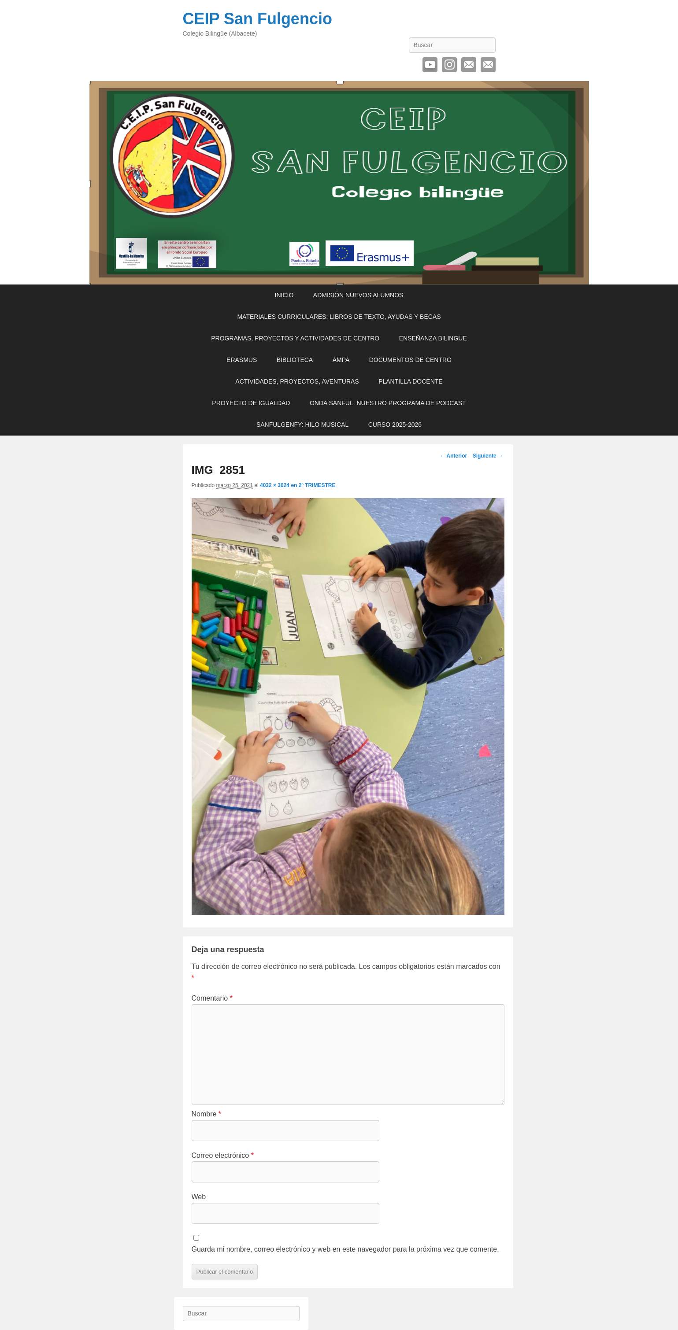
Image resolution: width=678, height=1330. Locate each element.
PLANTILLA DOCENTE (410, 381)
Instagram (449, 64)
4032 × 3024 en (279, 485)
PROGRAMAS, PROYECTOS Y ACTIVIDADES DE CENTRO (295, 338)
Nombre (207, 1114)
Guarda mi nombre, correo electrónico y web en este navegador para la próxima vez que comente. (345, 1249)
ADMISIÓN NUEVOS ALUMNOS (358, 295)
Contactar (488, 64)
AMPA (341, 359)
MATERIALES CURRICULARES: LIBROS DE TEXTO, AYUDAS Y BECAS (339, 316)
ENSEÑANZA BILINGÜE (433, 338)
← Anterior (453, 456)
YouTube (429, 64)
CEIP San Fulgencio (257, 19)
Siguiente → (488, 456)
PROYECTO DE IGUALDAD (251, 402)
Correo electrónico (468, 64)
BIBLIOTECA (295, 359)
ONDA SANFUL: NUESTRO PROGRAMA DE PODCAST (388, 402)
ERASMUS (241, 359)
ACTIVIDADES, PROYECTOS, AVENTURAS (297, 381)
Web (199, 1197)
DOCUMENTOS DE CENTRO (410, 359)
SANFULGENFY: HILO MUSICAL (302, 424)
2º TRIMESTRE (317, 485)
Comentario (212, 998)
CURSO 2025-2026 (395, 424)
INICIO (284, 295)
